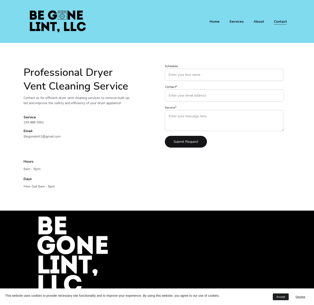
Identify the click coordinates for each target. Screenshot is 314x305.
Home (215, 21)
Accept (280, 296)
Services (236, 21)
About (259, 21)
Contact (280, 21)
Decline (300, 296)
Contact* (171, 89)
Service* (170, 109)
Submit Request (186, 143)
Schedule (171, 68)
